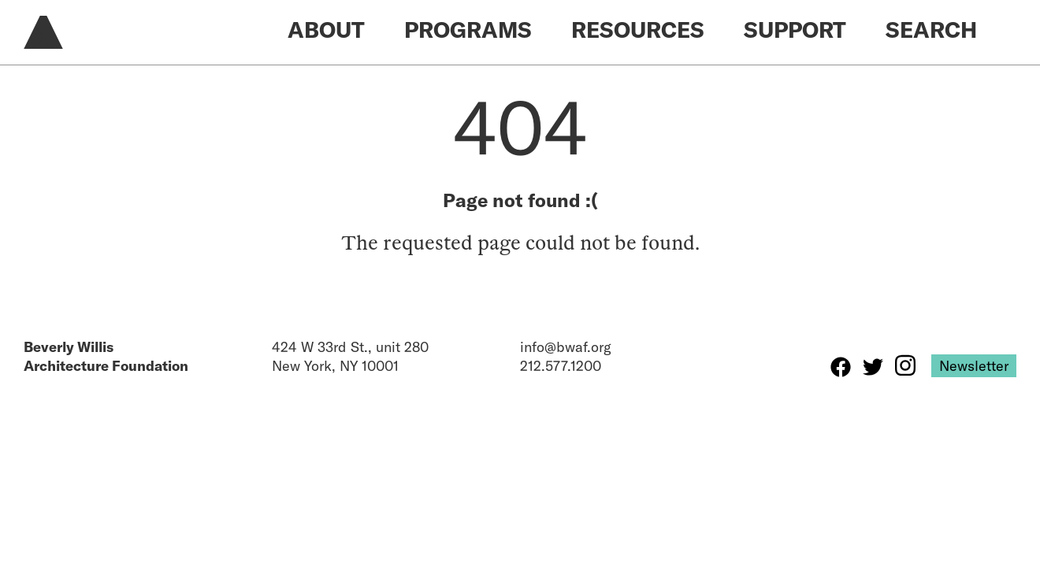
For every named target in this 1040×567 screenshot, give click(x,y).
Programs (468, 29)
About (326, 29)
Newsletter (973, 366)
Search (931, 29)
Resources (637, 29)
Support (795, 29)
